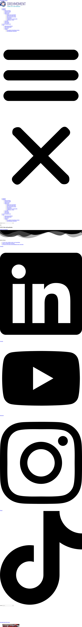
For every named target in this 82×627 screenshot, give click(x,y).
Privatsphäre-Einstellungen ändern (13, 30)
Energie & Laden (8, 11)
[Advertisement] (11, 613)
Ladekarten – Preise (10, 19)
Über (3, 25)
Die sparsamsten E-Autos (11, 16)
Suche (1, 223)
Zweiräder (6, 20)
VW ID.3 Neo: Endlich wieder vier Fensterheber (11, 242)
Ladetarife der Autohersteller (12, 18)
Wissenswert (7, 13)
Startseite (4, 8)
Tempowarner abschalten (11, 14)
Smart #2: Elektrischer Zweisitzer (8, 243)
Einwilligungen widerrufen (12, 31)
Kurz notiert (7, 22)
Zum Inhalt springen (3, 0)
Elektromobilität (8, 10)
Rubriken (4, 9)
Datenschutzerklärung (9, 26)
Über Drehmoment (8, 27)
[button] (41, 115)
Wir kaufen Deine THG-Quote (5, 622)
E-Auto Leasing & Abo (6, 213)
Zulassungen (9, 17)
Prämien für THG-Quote (11, 15)
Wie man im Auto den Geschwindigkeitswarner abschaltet (12, 244)
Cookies (6, 29)
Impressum (7, 28)
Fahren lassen (7, 12)
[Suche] (13, 223)
